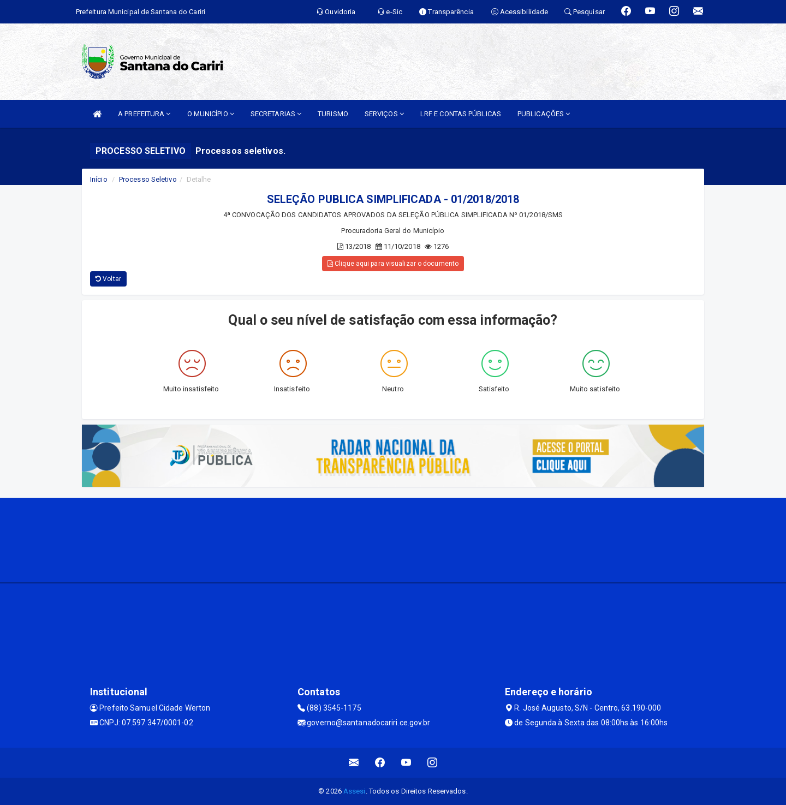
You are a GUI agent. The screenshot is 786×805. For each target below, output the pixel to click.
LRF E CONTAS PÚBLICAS (460, 114)
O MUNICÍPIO (210, 114)
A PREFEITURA (144, 114)
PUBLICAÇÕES (543, 114)
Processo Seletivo (148, 179)
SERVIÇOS (384, 114)
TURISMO (333, 114)
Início (99, 179)
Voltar (108, 279)
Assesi (354, 791)
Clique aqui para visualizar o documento (392, 263)
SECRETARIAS (276, 114)
